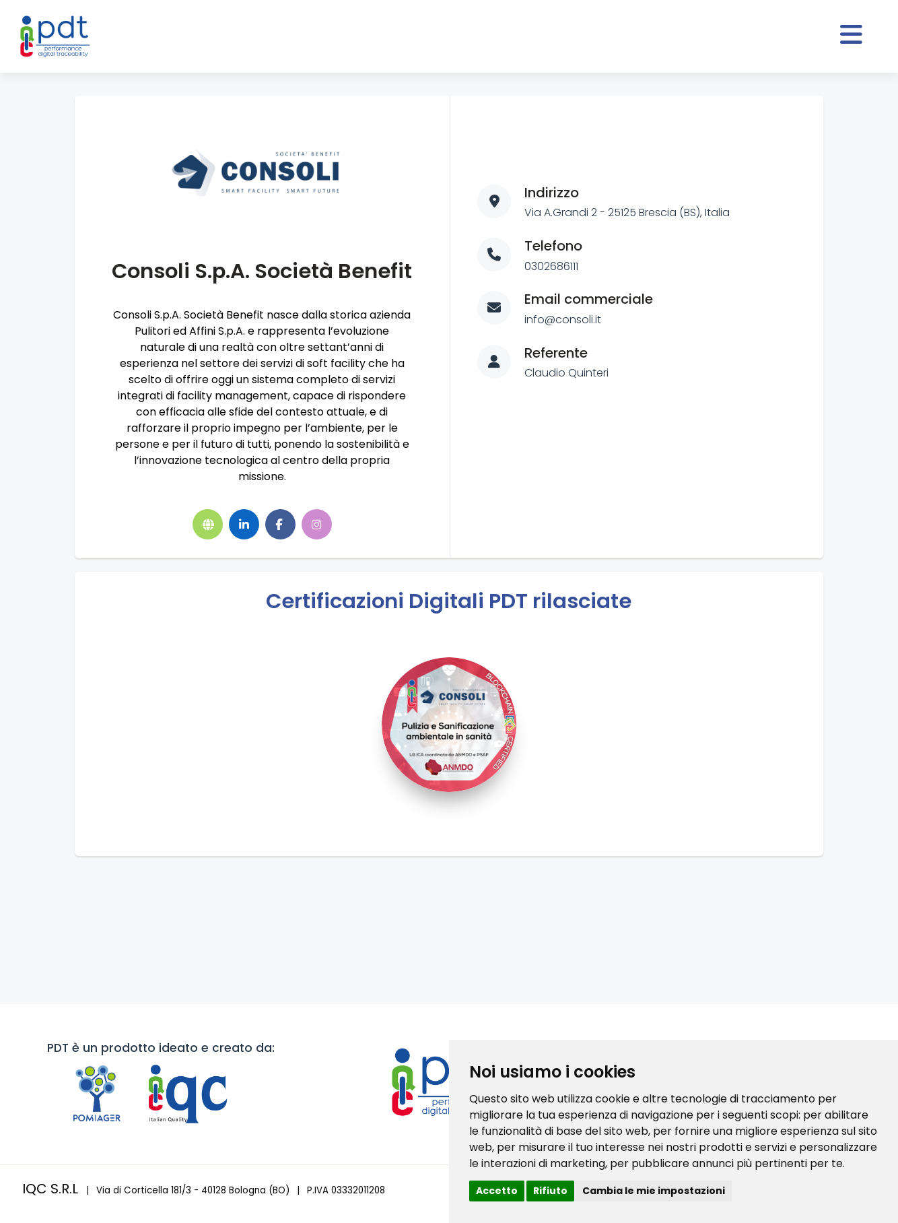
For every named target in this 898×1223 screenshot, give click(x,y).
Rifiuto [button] (550, 1190)
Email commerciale (588, 299)
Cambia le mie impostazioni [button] (653, 1190)
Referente (556, 352)
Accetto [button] (497, 1190)
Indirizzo (551, 192)
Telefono (553, 245)
